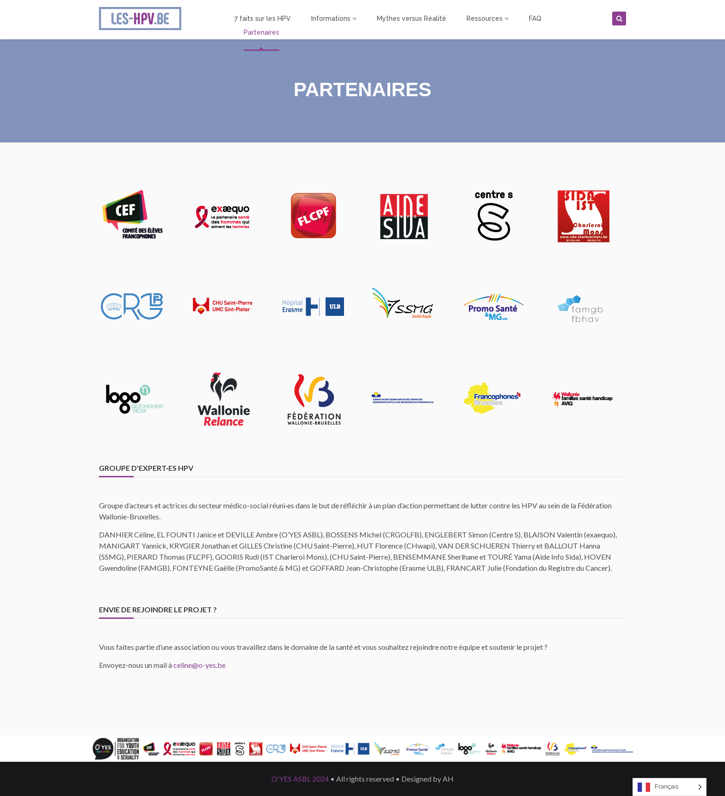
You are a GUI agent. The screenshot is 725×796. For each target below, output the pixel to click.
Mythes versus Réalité (411, 18)
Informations (333, 18)
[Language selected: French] (670, 787)
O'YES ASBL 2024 (300, 778)
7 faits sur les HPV (262, 18)
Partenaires (261, 32)
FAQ (535, 18)
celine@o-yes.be (199, 664)
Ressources (488, 18)
